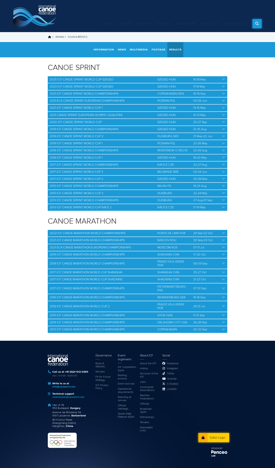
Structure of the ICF (149, 375)
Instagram (172, 368)
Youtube (172, 378)
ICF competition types (127, 369)
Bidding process (122, 377)
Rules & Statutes (100, 365)
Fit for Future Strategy (103, 378)
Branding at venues (124, 399)
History (144, 368)
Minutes (100, 371)
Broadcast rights (145, 411)
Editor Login (217, 437)
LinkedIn (172, 389)
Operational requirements (125, 390)
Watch (142, 23)
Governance (234, 23)
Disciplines (184, 23)
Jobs (143, 382)
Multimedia (139, 49)
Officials (144, 403)
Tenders (144, 422)
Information (104, 49)
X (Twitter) (172, 384)
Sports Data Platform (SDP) (126, 415)
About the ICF (148, 363)
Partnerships (147, 417)
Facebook (173, 363)
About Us (208, 23)
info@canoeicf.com (63, 386)
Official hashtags (123, 407)
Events (161, 23)
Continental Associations (147, 389)
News (123, 23)
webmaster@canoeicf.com (68, 397)
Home (108, 23)
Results (175, 49)
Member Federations (147, 397)
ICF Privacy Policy (101, 387)
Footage (158, 49)
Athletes (59, 37)
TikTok (170, 373)
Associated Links (146, 429)
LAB (213, 456)
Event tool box (126, 383)
